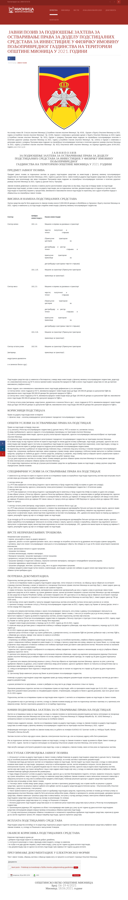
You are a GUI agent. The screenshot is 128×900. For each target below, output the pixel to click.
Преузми (76, 875)
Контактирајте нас (14, 2)
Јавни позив (22, 63)
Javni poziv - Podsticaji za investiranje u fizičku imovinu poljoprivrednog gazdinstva (42, 867)
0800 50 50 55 (25, 2)
